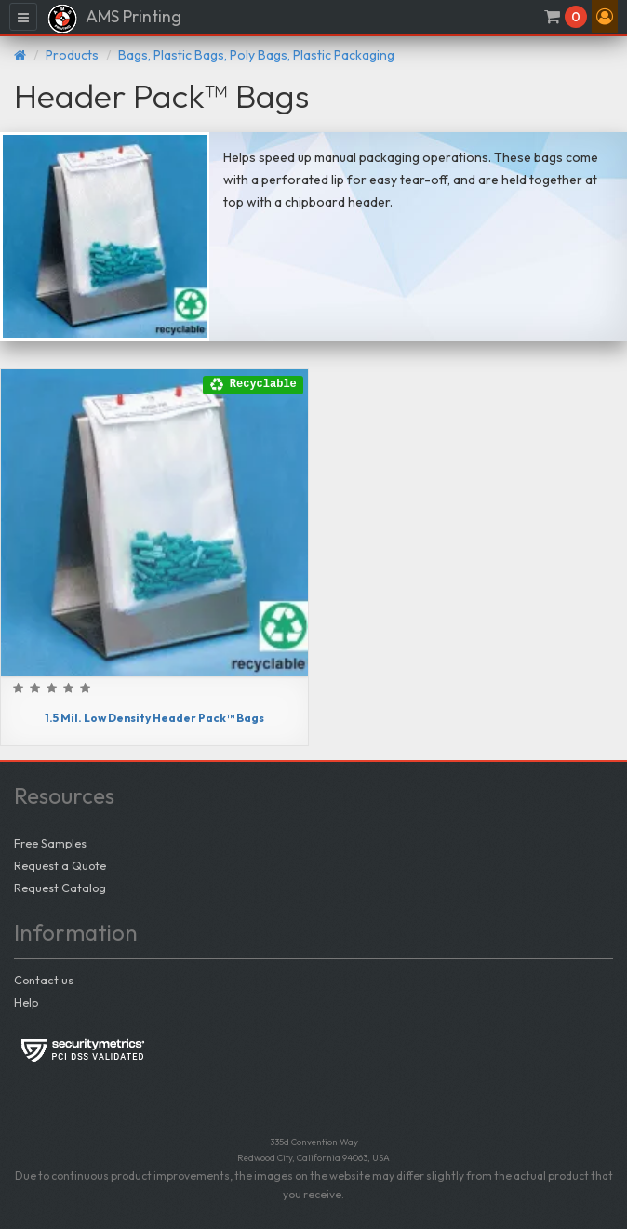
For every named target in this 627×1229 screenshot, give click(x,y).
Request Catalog (60, 887)
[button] (605, 16)
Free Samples (50, 842)
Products (72, 55)
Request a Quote (60, 865)
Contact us (43, 979)
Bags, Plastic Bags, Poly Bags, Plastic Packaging (256, 55)
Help (26, 1002)
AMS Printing (114, 18)
